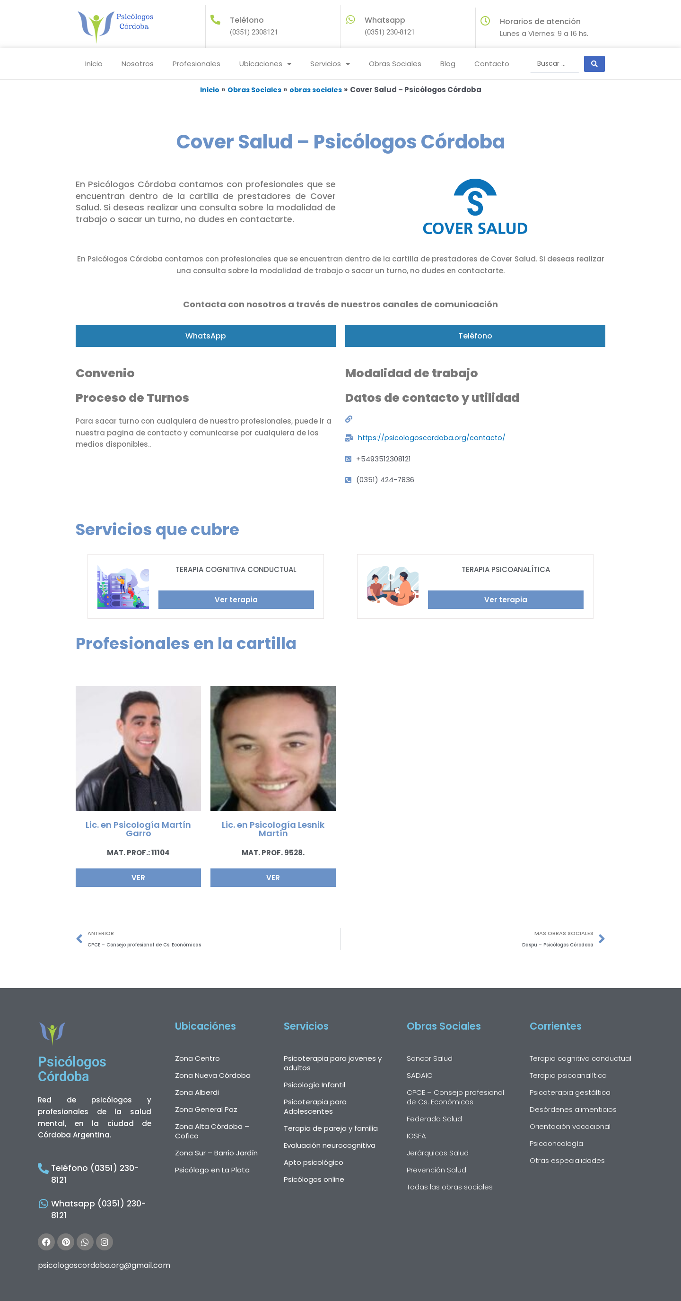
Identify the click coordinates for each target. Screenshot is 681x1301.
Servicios (330, 64)
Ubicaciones (265, 64)
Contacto (491, 64)
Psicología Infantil (314, 1086)
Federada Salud (434, 1120)
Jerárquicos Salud (438, 1154)
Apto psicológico (313, 1163)
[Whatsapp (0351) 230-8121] (42, 1192)
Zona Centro (197, 1059)
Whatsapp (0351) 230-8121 (99, 1193)
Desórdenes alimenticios (573, 1110)
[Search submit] (594, 64)
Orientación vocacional (570, 1127)
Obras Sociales (395, 64)
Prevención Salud (436, 1171)
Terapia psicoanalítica (568, 1076)
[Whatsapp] (350, 20)
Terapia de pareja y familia (331, 1129)
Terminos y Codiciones (443, 1292)
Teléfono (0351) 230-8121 (96, 1169)
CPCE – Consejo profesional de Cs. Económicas (455, 1098)
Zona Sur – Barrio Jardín (216, 1154)
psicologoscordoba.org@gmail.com (104, 1243)
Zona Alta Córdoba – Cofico (212, 1132)
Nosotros (138, 64)
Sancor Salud (430, 1059)
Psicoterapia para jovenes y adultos (333, 1064)
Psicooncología (556, 1144)
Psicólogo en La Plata (212, 1171)
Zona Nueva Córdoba (213, 1076)
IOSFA (416, 1137)
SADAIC (420, 1076)
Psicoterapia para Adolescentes (315, 1107)
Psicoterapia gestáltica (570, 1093)
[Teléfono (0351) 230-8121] (42, 1168)
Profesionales (196, 64)
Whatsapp (385, 20)
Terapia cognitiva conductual (580, 1059)
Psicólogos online (314, 1180)
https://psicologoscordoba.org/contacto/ (432, 437)
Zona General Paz (206, 1110)
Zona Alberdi (197, 1093)
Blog (447, 64)
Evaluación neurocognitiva (329, 1146)
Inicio (94, 64)
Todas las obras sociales (450, 1188)
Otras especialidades (567, 1161)
